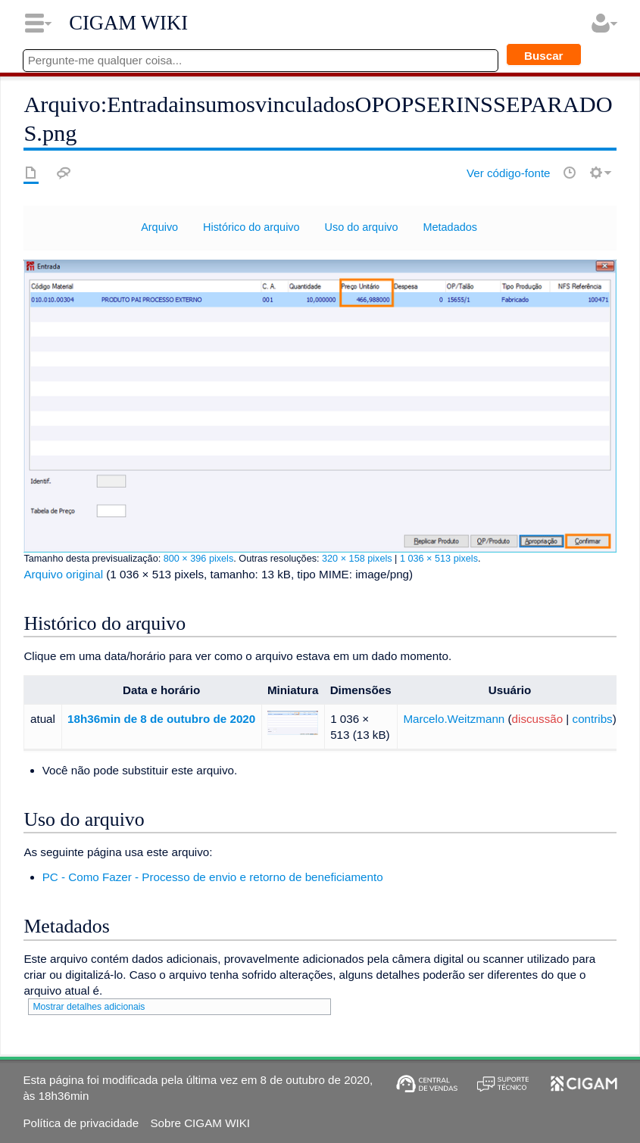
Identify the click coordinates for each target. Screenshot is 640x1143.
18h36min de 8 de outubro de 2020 (161, 718)
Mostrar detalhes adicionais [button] (89, 1006)
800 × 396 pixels (199, 558)
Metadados (450, 227)
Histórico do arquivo (251, 227)
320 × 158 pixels (357, 558)
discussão (538, 718)
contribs (593, 718)
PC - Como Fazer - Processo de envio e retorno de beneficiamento (212, 876)
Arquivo (159, 227)
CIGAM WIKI (128, 22)
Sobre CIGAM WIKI (200, 1123)
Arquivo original (63, 574)
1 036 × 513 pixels (439, 558)
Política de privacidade (81, 1123)
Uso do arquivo (361, 227)
